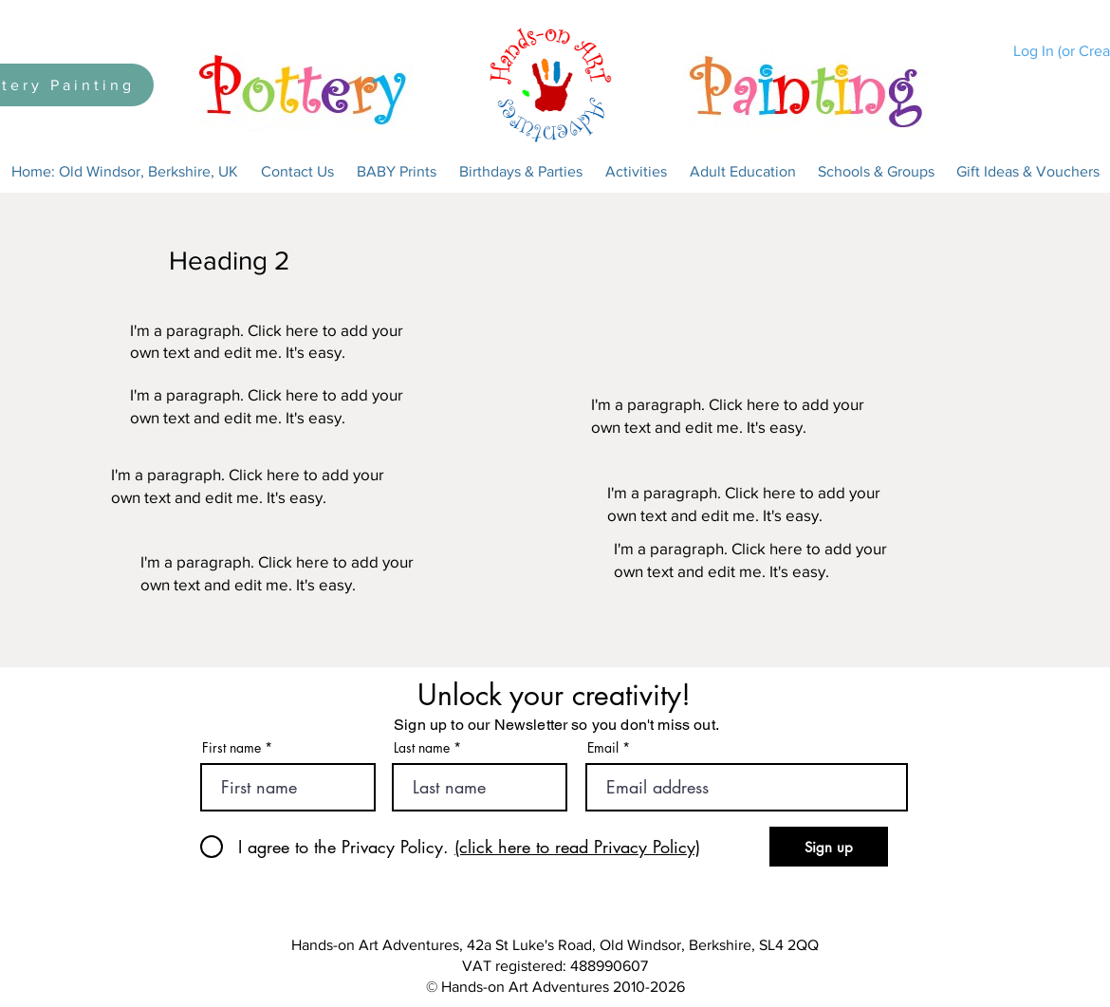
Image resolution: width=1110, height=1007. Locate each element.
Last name (422, 748)
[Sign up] (828, 847)
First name (231, 748)
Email (603, 748)
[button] (297, 172)
